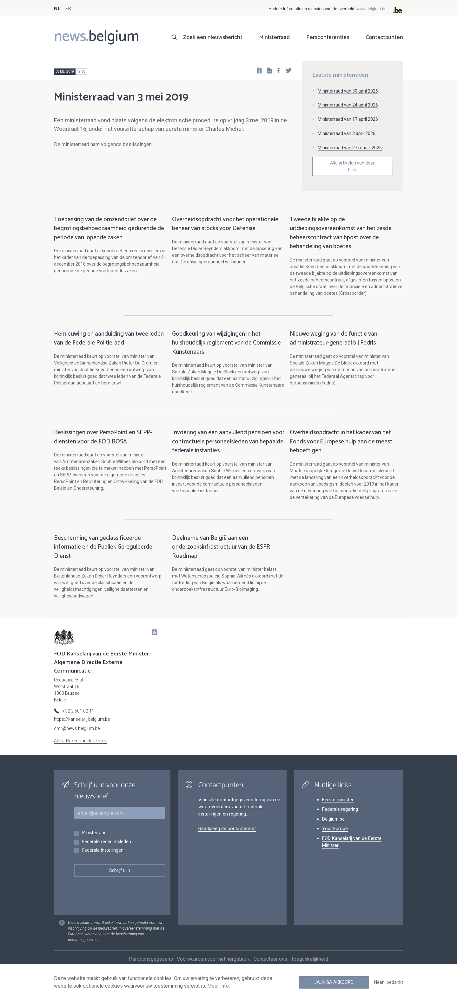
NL (57, 8)
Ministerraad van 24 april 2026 (348, 104)
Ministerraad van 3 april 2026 (346, 133)
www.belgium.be (371, 8)
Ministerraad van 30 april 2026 (348, 91)
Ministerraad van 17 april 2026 (348, 119)
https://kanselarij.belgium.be (82, 725)
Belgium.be (333, 826)
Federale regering (340, 816)
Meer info (218, 986)
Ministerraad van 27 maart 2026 (350, 147)
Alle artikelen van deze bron (352, 166)
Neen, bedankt (388, 982)
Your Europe (335, 835)
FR (68, 8)
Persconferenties (327, 37)
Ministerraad (274, 37)
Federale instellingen (102, 857)
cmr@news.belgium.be (77, 735)
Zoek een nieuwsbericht (212, 37)
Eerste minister (338, 806)
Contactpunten (384, 37)
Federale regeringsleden (106, 848)
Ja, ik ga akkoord (334, 982)
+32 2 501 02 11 (78, 717)
